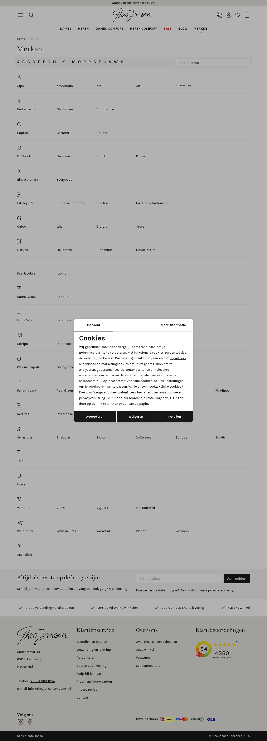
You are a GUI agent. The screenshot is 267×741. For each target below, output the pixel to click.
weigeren (136, 416)
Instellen (174, 416)
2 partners (178, 358)
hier (140, 392)
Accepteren (95, 416)
